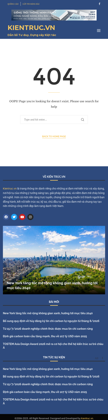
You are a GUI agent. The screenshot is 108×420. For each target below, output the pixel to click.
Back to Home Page (54, 136)
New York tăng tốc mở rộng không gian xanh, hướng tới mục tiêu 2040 (48, 313)
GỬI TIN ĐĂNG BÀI (31, 4)
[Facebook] (99, 3)
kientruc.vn (87, 418)
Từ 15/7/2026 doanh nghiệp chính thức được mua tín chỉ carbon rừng (48, 328)
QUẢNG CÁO (13, 4)
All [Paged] (96, 358)
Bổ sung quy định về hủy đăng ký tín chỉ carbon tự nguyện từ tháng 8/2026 (51, 321)
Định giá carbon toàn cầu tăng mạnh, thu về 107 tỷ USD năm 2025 (45, 336)
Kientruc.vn (10, 188)
